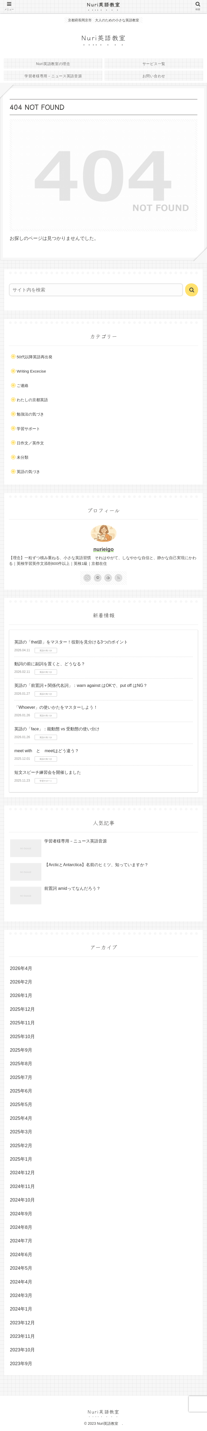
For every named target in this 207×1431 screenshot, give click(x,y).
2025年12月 (22, 1009)
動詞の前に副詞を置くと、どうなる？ (49, 664)
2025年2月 (21, 1145)
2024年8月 (21, 1227)
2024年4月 (21, 1282)
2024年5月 (21, 1268)
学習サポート (28, 428)
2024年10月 (22, 1200)
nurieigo (103, 549)
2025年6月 (21, 1091)
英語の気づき (28, 471)
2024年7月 (21, 1240)
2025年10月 (22, 1036)
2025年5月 (21, 1104)
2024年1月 (21, 1309)
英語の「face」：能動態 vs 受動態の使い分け (56, 729)
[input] (96, 289)
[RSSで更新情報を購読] (118, 578)
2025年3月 (21, 1131)
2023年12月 (22, 1322)
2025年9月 (21, 1050)
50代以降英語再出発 (34, 357)
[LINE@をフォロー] (98, 578)
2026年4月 (21, 968)
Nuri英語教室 (106, 4)
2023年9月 (21, 1363)
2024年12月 (22, 1172)
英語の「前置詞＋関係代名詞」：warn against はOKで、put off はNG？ (80, 685)
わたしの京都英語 (32, 400)
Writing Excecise (31, 371)
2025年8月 (21, 1063)
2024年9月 (21, 1213)
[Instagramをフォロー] (87, 578)
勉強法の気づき (30, 414)
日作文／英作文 (30, 443)
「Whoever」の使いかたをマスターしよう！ (56, 707)
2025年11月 (22, 1022)
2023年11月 (22, 1336)
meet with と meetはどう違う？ (46, 751)
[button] (191, 289)
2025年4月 (21, 1118)
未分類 (22, 457)
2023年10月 (22, 1349)
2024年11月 (22, 1186)
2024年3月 (21, 1295)
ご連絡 (22, 385)
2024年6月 (21, 1254)
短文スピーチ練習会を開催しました (47, 772)
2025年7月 (21, 1077)
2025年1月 (21, 1159)
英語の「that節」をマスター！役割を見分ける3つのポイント (71, 642)
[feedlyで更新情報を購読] (108, 578)
